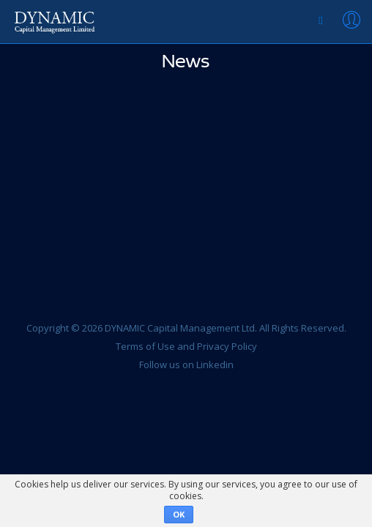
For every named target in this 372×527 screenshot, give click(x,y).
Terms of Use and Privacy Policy (186, 346)
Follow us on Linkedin (186, 364)
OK (179, 514)
